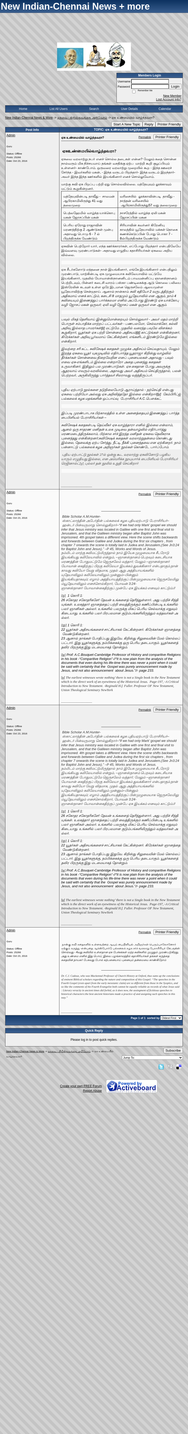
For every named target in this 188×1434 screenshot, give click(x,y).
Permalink (145, 137)
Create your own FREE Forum (81, 1086)
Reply (149, 124)
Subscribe (173, 1050)
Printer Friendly (169, 124)
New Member (172, 96)
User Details (129, 109)
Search (94, 109)
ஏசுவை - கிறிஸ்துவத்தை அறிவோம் (82, 118)
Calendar (165, 109)
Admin (10, 135)
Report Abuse (92, 1091)
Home (23, 109)
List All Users (58, 109)
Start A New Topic (126, 124)
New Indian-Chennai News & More (29, 118)
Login (175, 86)
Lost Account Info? (169, 99)
